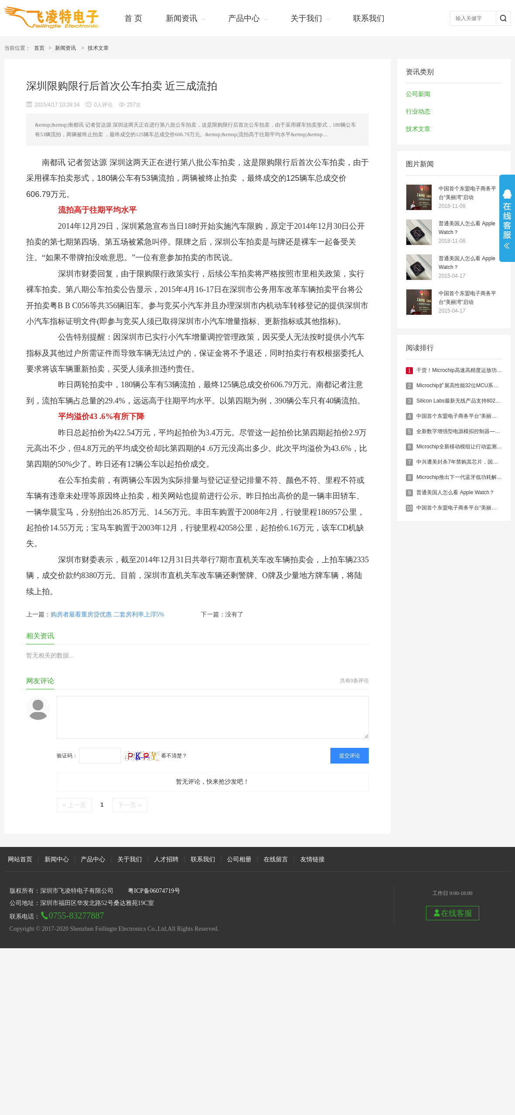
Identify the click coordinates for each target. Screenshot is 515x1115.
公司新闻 (418, 94)
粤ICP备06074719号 (154, 891)
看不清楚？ (156, 756)
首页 (39, 48)
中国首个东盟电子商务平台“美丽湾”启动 (467, 193)
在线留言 (276, 859)
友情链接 (312, 859)
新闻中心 (57, 859)
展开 (507, 219)
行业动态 (418, 111)
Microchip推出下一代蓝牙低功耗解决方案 (464, 477)
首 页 (133, 18)
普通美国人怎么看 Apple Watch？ (467, 227)
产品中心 (244, 18)
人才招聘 (166, 859)
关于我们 (306, 18)
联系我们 (369, 18)
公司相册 (239, 859)
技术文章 (98, 48)
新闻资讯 (181, 18)
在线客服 (452, 913)
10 (409, 508)
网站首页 (20, 859)
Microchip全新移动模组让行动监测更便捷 (464, 447)
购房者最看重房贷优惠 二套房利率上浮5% (107, 614)
